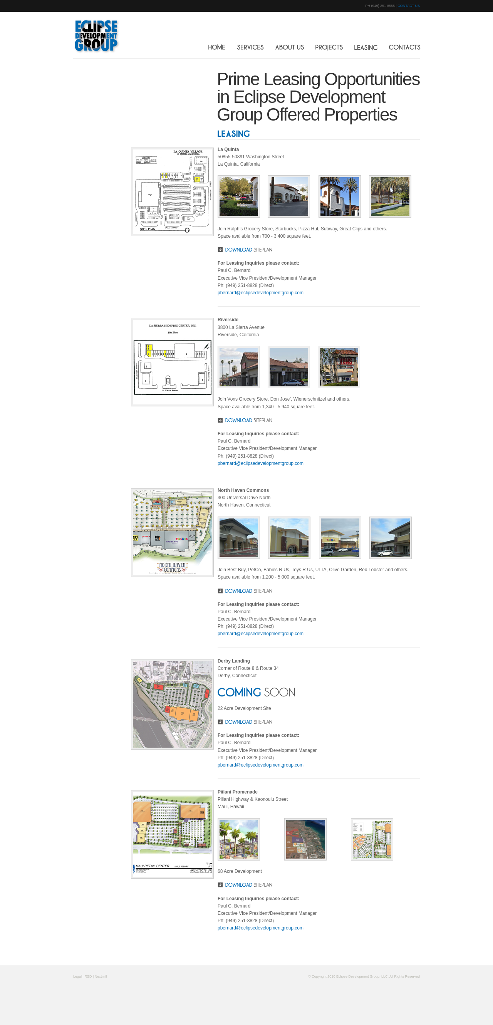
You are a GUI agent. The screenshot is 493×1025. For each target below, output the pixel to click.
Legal (77, 976)
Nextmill (101, 976)
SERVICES (250, 47)
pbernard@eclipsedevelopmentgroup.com (261, 292)
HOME (216, 47)
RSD (88, 976)
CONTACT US (408, 6)
